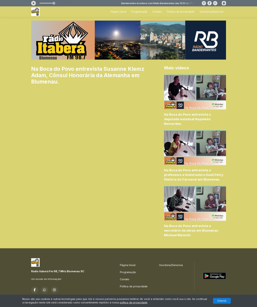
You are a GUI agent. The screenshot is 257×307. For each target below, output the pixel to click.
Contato (157, 11)
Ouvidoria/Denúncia (212, 11)
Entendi (222, 300)
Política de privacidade (181, 11)
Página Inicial (118, 11)
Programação (139, 11)
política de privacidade (134, 302)
